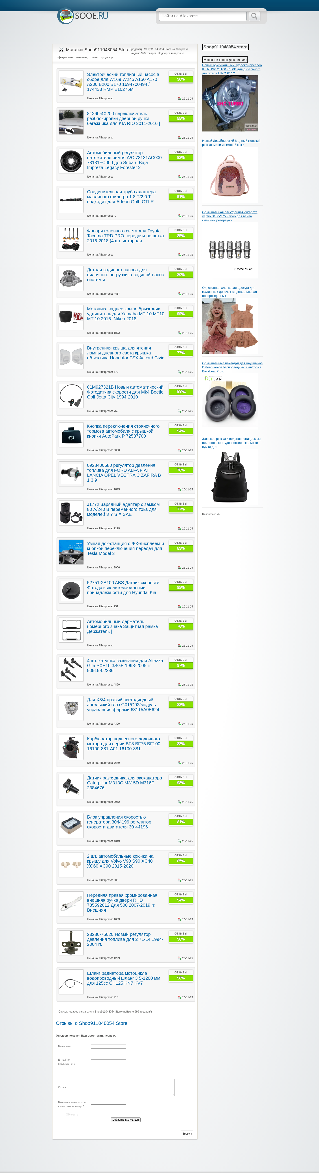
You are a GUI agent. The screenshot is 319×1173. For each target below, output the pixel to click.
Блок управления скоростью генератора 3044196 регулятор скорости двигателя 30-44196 (119, 822)
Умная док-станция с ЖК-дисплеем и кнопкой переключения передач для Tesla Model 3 (125, 548)
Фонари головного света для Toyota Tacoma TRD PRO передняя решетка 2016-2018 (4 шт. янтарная (125, 235)
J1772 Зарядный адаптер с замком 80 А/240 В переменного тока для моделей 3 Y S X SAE (123, 509)
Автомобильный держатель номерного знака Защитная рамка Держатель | (122, 626)
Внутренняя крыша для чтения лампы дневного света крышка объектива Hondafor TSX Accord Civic (125, 352)
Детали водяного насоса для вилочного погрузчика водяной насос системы (125, 274)
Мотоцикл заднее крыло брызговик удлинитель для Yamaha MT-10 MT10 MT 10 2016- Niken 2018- (125, 313)
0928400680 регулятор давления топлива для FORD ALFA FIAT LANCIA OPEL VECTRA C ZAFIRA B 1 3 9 (124, 473)
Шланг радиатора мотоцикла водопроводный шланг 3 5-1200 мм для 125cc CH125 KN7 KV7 (123, 978)
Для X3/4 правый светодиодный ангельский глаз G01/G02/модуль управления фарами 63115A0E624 (123, 704)
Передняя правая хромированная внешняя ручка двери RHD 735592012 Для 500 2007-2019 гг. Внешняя (122, 903)
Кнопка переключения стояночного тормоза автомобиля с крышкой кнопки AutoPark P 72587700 (123, 431)
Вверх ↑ (187, 1133)
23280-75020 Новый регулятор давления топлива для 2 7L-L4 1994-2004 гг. (125, 939)
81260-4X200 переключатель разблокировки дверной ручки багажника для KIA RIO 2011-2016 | (123, 118)
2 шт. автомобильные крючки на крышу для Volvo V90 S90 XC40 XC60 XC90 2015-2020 (120, 861)
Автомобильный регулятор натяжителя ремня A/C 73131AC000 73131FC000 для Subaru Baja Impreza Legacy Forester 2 (124, 160)
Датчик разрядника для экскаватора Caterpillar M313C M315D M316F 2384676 (124, 782)
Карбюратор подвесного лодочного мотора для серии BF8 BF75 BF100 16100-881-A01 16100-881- (123, 743)
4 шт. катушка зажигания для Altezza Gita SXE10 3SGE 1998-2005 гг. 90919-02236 (125, 665)
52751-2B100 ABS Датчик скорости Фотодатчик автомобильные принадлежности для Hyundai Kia (123, 587)
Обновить (72, 1114)
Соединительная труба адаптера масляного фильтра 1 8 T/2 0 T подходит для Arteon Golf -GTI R (121, 196)
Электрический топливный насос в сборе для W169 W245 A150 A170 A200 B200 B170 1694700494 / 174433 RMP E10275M (123, 82)
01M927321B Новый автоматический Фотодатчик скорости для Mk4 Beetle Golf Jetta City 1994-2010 (125, 392)
